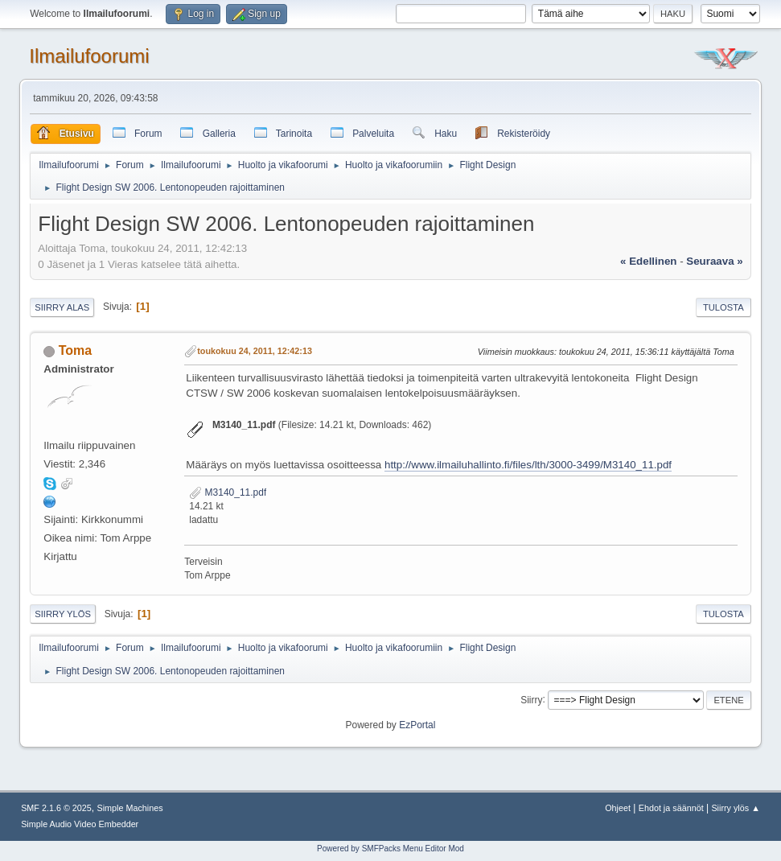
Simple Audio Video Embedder (79, 824)
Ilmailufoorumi (89, 56)
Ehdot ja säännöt (671, 808)
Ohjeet (618, 808)
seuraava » (714, 261)
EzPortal (417, 725)
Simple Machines (130, 808)
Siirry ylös (63, 614)
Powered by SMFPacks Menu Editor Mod (390, 848)
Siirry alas (62, 307)
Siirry (531, 699)
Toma (75, 350)
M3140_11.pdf (227, 492)
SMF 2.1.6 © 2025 (56, 808)
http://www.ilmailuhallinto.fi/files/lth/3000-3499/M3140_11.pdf (528, 465)
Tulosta (723, 307)
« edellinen (648, 261)
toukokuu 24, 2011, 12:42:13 (254, 351)
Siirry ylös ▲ (735, 808)
